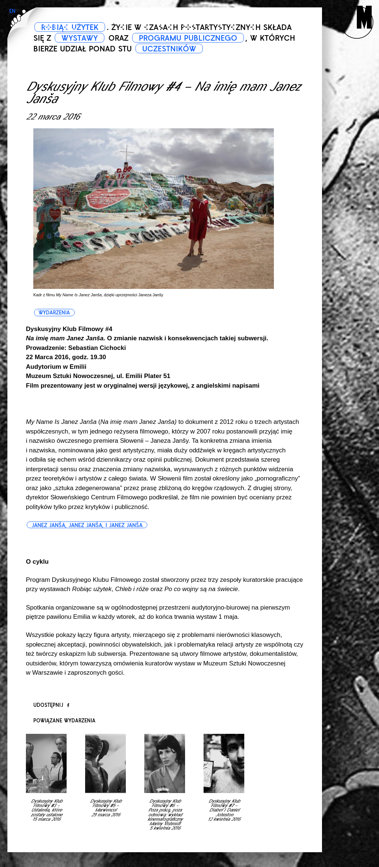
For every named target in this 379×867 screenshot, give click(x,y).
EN (12, 11)
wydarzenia (54, 312)
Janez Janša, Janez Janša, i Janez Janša (86, 525)
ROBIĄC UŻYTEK (69, 27)
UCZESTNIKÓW (169, 49)
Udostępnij (51, 705)
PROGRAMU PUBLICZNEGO (188, 38)
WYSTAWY (79, 38)
